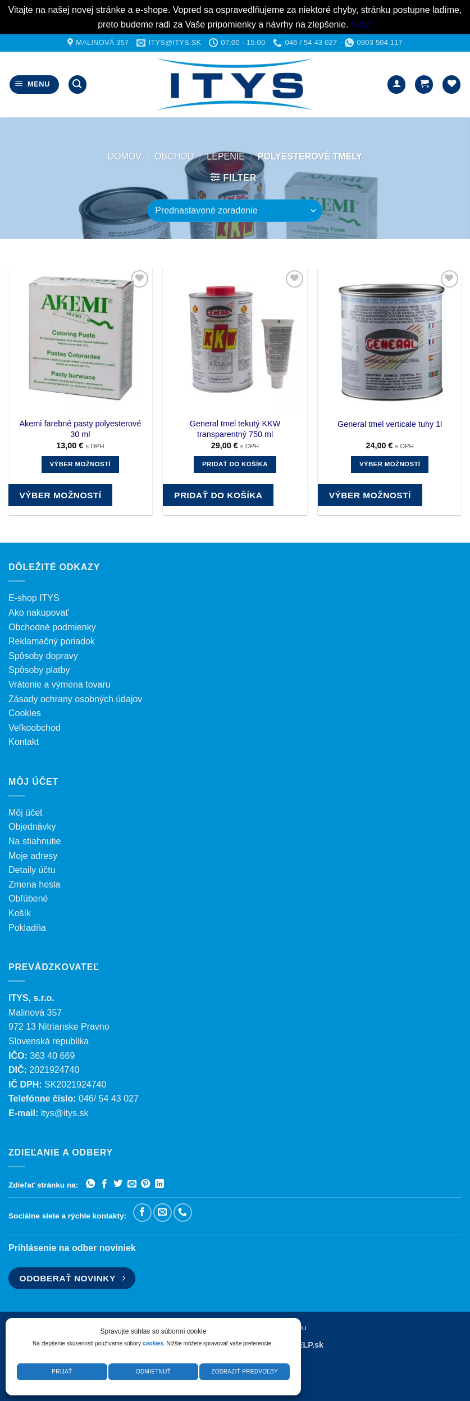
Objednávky (32, 826)
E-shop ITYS (34, 598)
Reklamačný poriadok (51, 641)
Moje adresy (32, 856)
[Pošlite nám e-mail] (162, 1212)
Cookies (24, 713)
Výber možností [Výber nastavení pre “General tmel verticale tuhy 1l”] (390, 464)
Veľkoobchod (34, 728)
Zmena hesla (34, 884)
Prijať (62, 1371)
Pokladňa (27, 928)
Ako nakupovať (38, 612)
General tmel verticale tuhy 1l (389, 424)
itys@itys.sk (65, 1113)
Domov (125, 156)
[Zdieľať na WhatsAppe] (90, 1184)
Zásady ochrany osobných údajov (75, 699)
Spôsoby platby (39, 670)
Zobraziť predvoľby (244, 1371)
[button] (34, 84)
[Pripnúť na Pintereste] (145, 1184)
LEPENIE (226, 156)
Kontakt (23, 742)
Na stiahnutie (34, 841)
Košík (19, 913)
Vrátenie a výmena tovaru (59, 684)
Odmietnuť (153, 1371)
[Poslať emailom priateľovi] (131, 1184)
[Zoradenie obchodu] (235, 210)
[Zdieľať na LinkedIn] (159, 1184)
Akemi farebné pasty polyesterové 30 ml (80, 429)
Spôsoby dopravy (43, 656)
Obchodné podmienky (52, 627)
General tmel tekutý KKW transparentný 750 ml (235, 429)
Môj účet (25, 812)
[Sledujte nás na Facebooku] (142, 1212)
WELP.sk (306, 1344)
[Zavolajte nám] (183, 1212)
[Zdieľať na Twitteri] (117, 1184)
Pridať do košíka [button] (235, 464)
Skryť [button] (361, 24)
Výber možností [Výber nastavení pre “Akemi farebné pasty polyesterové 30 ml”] (80, 464)
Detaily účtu (32, 870)
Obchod (174, 156)
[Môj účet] (396, 84)
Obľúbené (28, 898)
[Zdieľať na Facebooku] (104, 1184)
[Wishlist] (451, 84)
